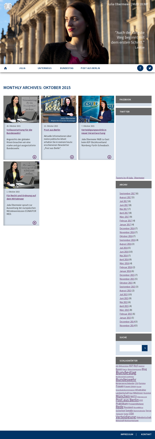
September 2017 (127, 193)
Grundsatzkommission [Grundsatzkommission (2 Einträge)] (125, 390)
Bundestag (67, 68)
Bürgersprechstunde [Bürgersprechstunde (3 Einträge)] (125, 383)
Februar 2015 (126, 313)
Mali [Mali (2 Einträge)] (131, 393)
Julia (22, 68)
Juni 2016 (124, 251)
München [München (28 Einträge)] (123, 396)
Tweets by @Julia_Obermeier (130, 177)
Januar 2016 (125, 271)
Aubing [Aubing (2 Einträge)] (141, 366)
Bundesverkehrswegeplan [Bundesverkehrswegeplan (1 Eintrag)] (125, 377)
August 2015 (125, 290)
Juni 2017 (124, 205)
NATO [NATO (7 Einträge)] (133, 396)
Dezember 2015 (127, 275)
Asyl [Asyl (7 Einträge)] (135, 365)
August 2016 (125, 243)
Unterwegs (45, 68)
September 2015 (127, 286)
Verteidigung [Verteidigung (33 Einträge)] (126, 417)
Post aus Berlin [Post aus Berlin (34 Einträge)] (127, 399)
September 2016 (127, 240)
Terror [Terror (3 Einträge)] (148, 410)
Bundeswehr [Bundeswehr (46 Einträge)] (126, 379)
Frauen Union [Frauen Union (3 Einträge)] (130, 386)
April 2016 (124, 259)
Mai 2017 (124, 209)
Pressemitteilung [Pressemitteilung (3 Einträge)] (135, 403)
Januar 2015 (125, 317)
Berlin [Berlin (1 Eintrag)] (125, 369)
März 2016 (124, 263)
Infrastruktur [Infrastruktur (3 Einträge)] (140, 389)
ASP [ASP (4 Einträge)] (131, 365)
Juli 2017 (124, 201)
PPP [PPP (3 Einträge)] (141, 400)
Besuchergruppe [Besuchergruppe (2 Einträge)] (134, 369)
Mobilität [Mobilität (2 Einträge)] (147, 393)
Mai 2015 (124, 302)
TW (149, 68)
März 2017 (124, 216)
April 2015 (124, 306)
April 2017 (124, 212)
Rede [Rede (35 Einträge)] (120, 406)
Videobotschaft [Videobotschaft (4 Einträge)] (143, 417)
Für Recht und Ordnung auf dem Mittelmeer (21, 197)
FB (140, 68)
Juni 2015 (124, 298)
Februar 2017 (126, 220)
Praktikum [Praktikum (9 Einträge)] (122, 403)
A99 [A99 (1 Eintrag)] (117, 366)
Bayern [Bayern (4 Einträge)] (119, 369)
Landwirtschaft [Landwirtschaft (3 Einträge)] (122, 392)
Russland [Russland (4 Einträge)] (128, 407)
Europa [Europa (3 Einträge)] (142, 383)
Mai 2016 (124, 255)
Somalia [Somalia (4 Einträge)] (129, 410)
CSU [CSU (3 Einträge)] (136, 383)
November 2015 (127, 278)
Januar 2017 (125, 224)
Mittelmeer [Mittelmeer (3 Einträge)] (138, 392)
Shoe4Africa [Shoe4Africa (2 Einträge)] (138, 407)
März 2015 (124, 310)
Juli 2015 (124, 294)
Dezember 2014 (127, 321)
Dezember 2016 (127, 228)
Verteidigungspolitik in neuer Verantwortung (93, 131)
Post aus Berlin (90, 68)
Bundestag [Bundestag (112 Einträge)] (126, 372)
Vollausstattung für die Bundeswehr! (19, 131)
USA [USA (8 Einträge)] (131, 413)
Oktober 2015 (126, 282)
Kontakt (146, 434)
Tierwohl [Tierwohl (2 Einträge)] (119, 414)
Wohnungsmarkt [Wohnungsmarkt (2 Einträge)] (131, 420)
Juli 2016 (124, 247)
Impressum (127, 434)
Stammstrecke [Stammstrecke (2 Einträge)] (139, 410)
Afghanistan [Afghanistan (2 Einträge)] (124, 366)
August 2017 (125, 197)
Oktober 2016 (126, 236)
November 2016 (127, 232)
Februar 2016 (126, 267)
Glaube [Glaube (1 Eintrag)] (138, 387)
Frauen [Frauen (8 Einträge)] (120, 386)
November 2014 (127, 325)
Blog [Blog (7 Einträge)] (144, 369)
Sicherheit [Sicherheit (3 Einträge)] (120, 410)
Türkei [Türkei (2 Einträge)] (126, 414)
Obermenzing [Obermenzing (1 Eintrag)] (142, 397)
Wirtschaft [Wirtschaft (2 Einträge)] (120, 420)
